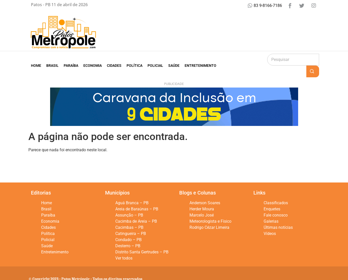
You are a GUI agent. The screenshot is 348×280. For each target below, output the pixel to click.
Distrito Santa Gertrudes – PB (142, 240)
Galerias (271, 209)
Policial (155, 60)
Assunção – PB (129, 203)
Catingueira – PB (130, 221)
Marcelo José (201, 203)
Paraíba (71, 60)
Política (134, 60)
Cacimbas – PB (129, 215)
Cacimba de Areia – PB (136, 209)
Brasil (52, 60)
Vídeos (270, 221)
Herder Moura (201, 197)
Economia (92, 60)
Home (36, 60)
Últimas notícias (278, 215)
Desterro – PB (127, 234)
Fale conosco (276, 203)
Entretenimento (200, 60)
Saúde (173, 60)
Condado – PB (128, 227)
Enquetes (272, 197)
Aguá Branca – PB (132, 191)
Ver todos (123, 246)
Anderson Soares (204, 191)
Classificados (276, 191)
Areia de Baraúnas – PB (136, 197)
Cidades (114, 60)
